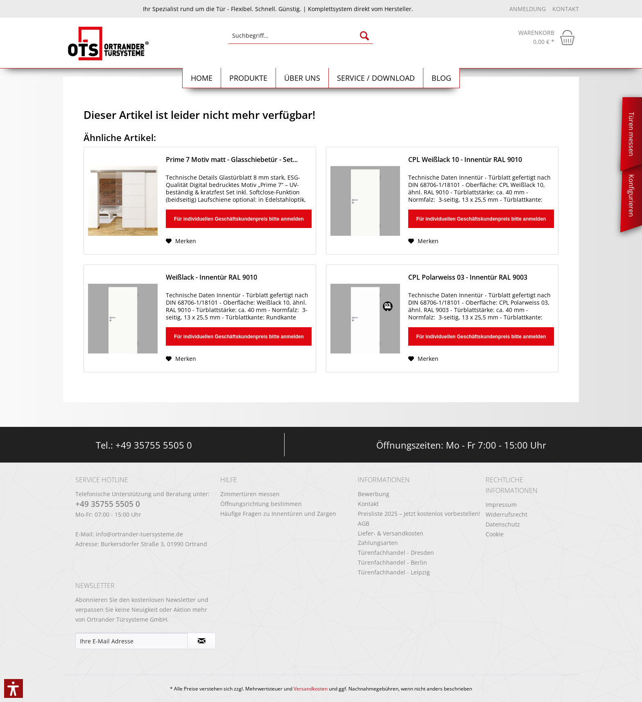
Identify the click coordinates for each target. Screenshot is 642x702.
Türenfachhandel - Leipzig (394, 572)
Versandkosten (311, 688)
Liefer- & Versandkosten (390, 533)
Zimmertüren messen (250, 494)
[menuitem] (300, 39)
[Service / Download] (376, 78)
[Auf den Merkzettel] (181, 241)
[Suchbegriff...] (300, 35)
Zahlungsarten (378, 543)
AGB (363, 523)
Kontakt (565, 9)
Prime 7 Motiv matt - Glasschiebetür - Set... (232, 159)
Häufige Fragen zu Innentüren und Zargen (278, 513)
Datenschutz (503, 524)
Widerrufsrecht (506, 514)
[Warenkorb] (546, 37)
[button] (13, 688)
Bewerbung (373, 494)
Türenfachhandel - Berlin (392, 562)
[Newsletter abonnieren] (202, 641)
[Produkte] (248, 78)
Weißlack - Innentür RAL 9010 (211, 277)
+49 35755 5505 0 (153, 445)
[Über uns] (302, 78)
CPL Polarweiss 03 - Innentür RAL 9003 (467, 277)
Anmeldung (528, 9)
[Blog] (441, 78)
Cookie (495, 534)
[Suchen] (364, 35)
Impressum (501, 504)
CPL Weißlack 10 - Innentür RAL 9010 (465, 159)
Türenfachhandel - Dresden (396, 552)
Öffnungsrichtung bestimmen (261, 504)
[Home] (202, 78)
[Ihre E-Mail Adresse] (131, 641)
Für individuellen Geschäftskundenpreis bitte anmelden (239, 219)
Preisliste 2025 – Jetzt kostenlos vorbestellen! (419, 513)
